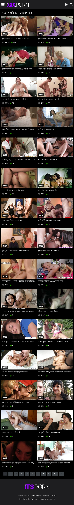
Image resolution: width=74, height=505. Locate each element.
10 (55, 474)
